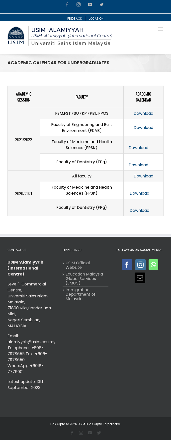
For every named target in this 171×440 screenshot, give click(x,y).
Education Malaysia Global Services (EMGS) (84, 278)
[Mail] (140, 278)
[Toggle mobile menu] (161, 29)
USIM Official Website (78, 265)
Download (143, 113)
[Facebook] (127, 264)
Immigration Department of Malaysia (80, 294)
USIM (81, 424)
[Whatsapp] (153, 264)
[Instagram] (140, 264)
